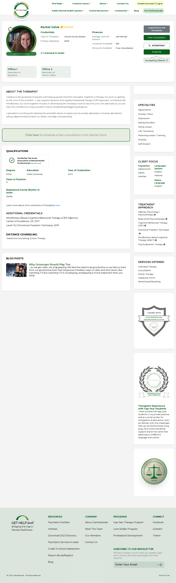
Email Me (156, 52)
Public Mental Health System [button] (67, 10)
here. (58, 205)
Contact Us (123, 3)
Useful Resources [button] (98, 10)
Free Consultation (157, 37)
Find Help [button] (57, 3)
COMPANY (91, 516)
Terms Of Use (164, 575)
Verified (68, 27)
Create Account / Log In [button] (150, 3)
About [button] (103, 3)
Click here (32, 135)
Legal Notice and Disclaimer (156, 29)
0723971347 (157, 45)
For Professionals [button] (153, 10)
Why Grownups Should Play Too (49, 264)
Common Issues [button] (80, 3)
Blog (136, 10)
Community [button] (121, 10)
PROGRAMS (120, 516)
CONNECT (158, 516)
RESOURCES (55, 516)
